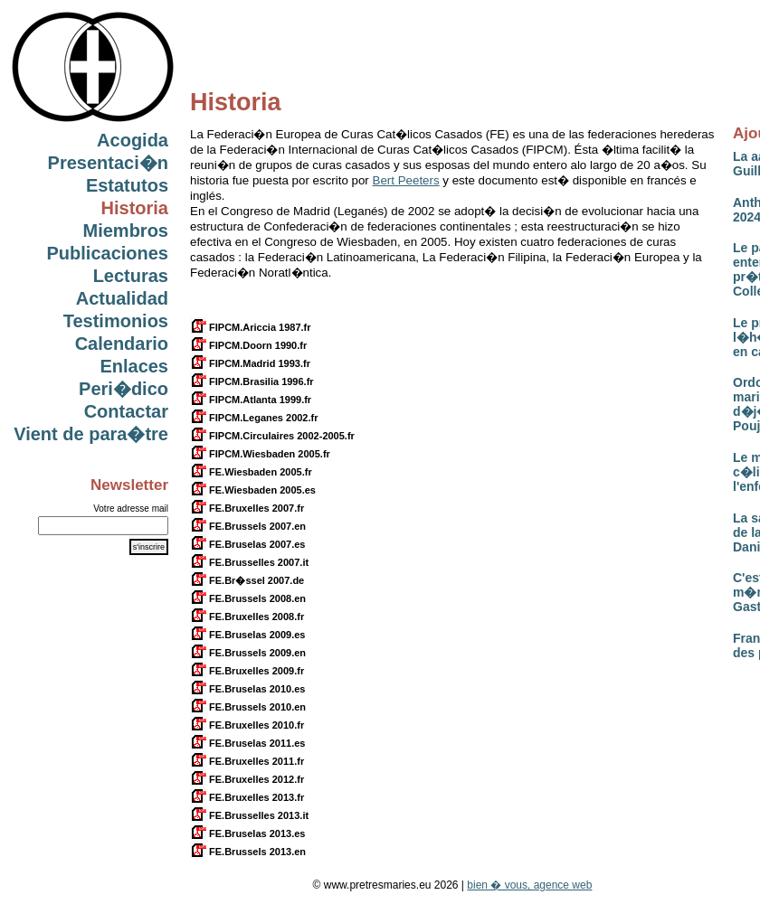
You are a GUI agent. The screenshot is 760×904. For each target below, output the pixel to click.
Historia (134, 208)
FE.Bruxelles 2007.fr (247, 508)
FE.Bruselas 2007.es (247, 544)
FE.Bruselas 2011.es (247, 743)
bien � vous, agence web (529, 885)
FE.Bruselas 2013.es (247, 833)
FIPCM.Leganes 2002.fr (254, 417)
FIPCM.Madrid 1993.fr (250, 363)
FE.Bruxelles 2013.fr (247, 797)
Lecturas (130, 276)
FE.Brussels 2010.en (248, 707)
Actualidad (122, 298)
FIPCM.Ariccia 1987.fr (250, 327)
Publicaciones (108, 253)
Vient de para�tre (91, 434)
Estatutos (127, 185)
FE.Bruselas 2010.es (247, 688)
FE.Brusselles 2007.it (249, 562)
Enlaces (134, 366)
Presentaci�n (108, 163)
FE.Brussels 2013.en (248, 851)
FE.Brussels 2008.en (248, 598)
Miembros (125, 230)
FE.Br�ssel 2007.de (247, 580)
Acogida (132, 140)
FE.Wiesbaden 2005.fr (251, 471)
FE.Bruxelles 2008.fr (247, 616)
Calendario (121, 343)
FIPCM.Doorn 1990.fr (248, 345)
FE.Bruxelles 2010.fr (247, 725)
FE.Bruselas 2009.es (247, 634)
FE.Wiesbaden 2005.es (253, 490)
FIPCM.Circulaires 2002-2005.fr (272, 435)
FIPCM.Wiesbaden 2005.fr (260, 453)
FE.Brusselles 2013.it (249, 815)
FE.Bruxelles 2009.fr (247, 670)
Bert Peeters (406, 180)
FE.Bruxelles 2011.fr (247, 761)
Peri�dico (123, 389)
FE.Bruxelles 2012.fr (247, 779)
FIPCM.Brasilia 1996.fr (252, 381)
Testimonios (115, 321)
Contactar (126, 411)
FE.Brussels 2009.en (248, 652)
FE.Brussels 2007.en (248, 526)
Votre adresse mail (130, 508)
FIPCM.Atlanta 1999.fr (250, 399)
